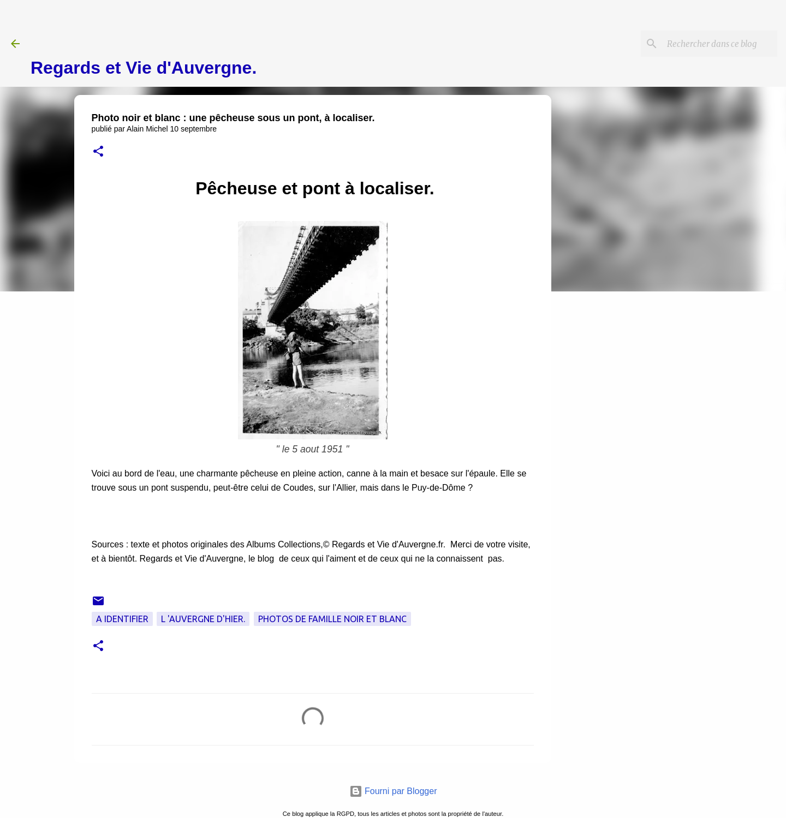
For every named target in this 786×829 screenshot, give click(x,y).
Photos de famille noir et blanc (332, 619)
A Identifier (122, 619)
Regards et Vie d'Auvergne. (144, 67)
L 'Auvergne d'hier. (203, 619)
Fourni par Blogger (393, 791)
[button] (98, 152)
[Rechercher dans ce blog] (720, 44)
